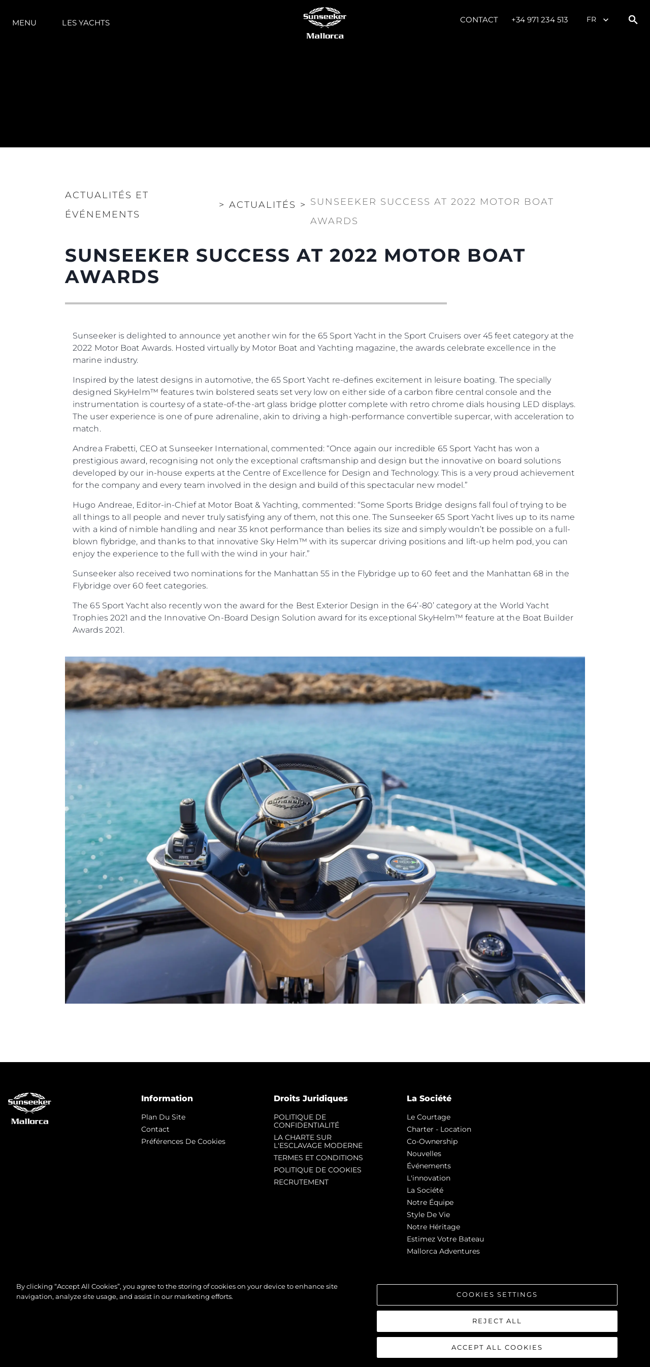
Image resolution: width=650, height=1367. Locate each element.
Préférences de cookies (183, 1141)
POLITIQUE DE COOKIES (318, 1169)
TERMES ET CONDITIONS (318, 1157)
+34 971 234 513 (539, 19)
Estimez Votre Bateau (445, 1239)
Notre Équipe (430, 1202)
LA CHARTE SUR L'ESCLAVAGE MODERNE (318, 1141)
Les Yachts (86, 22)
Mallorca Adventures (443, 1251)
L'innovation (428, 1178)
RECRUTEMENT (301, 1182)
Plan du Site (163, 1117)
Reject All (497, 1326)
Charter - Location (439, 1129)
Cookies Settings (497, 1300)
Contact (479, 19)
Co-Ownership (432, 1141)
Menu (24, 22)
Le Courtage (428, 1117)
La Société (425, 1190)
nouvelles (424, 1153)
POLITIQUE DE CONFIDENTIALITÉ (306, 1121)
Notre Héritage (433, 1226)
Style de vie (428, 1214)
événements (429, 1165)
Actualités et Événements (107, 205)
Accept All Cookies (497, 1352)
